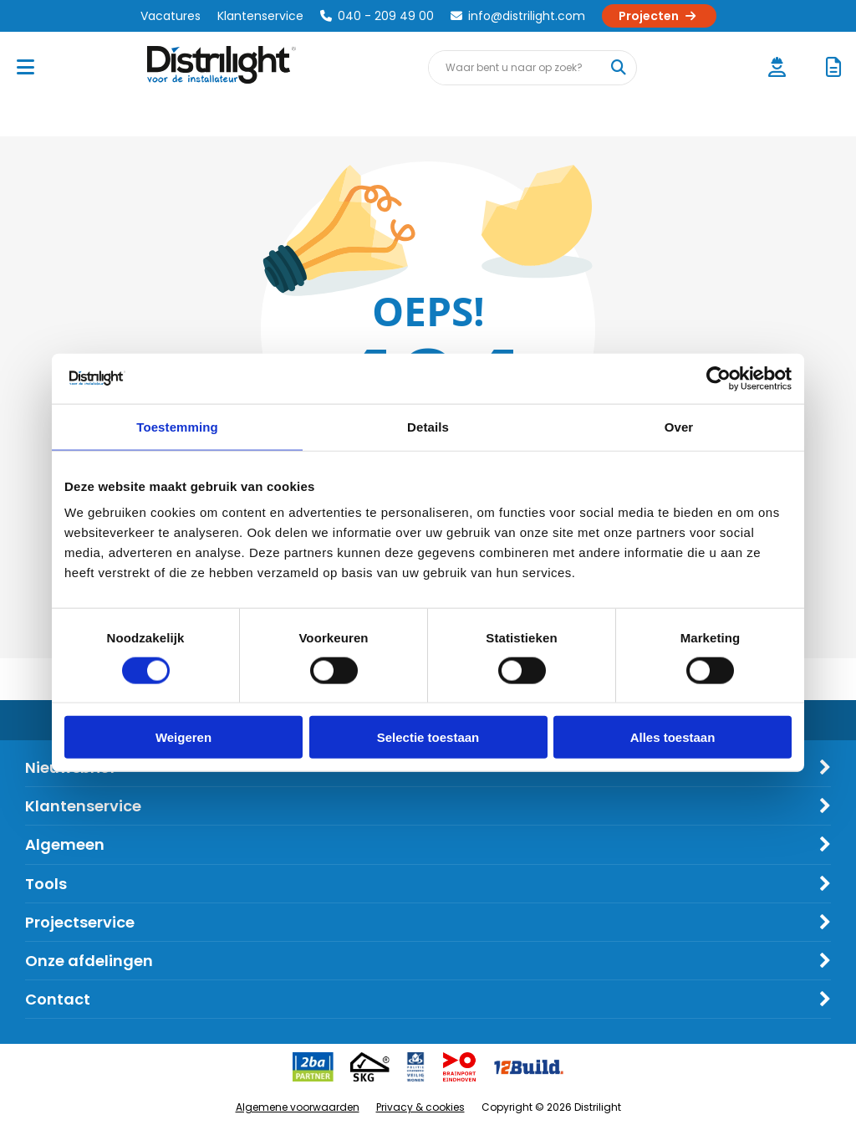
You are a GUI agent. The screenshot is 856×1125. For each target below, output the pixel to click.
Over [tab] (679, 426)
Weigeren (183, 737)
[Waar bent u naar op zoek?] (618, 67)
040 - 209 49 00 (377, 16)
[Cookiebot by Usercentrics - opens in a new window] (718, 378)
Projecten (659, 16)
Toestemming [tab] (177, 426)
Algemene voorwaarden (297, 1107)
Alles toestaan (673, 737)
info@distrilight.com (518, 16)
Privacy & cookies (420, 1107)
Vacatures (170, 16)
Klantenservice (260, 16)
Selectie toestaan (428, 737)
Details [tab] (428, 426)
